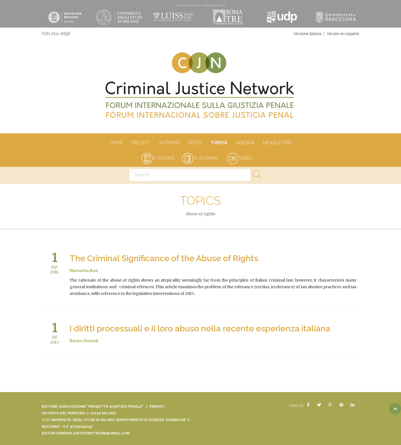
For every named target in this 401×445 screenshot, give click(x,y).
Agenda (245, 143)
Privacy (157, 407)
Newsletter (277, 143)
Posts (195, 143)
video (240, 158)
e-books (157, 158)
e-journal (200, 158)
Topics (219, 143)
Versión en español (343, 33)
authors (169, 143)
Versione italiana (307, 33)
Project (140, 143)
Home (116, 143)
